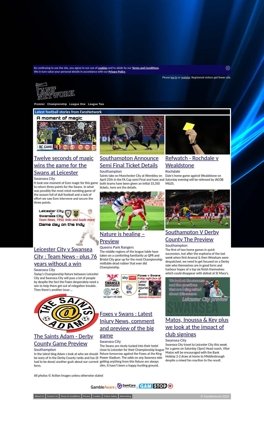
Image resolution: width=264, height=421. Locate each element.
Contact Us (52, 396)
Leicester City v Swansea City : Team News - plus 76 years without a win (65, 256)
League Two (96, 104)
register (185, 77)
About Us (39, 396)
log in (174, 77)
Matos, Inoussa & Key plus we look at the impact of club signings (197, 327)
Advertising (125, 396)
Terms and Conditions (145, 68)
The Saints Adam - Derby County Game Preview (63, 340)
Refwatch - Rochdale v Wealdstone (191, 161)
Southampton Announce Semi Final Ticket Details (129, 161)
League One (77, 104)
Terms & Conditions (70, 396)
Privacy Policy (116, 71)
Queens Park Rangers (117, 247)
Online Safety (110, 396)
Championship (57, 104)
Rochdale (172, 171)
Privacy (86, 396)
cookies (102, 68)
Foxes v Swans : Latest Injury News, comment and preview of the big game (127, 324)
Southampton (45, 349)
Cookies (97, 396)
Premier (39, 104)
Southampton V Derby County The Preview (192, 236)
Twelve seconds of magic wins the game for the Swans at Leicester (63, 165)
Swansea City (44, 178)
